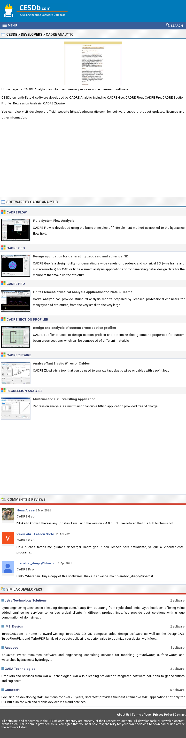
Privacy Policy (162, 714)
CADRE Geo (16, 248)
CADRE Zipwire (19, 355)
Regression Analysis (24, 391)
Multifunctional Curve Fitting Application (64, 399)
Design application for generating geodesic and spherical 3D (80, 256)
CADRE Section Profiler (27, 319)
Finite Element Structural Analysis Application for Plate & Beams (82, 292)
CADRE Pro (16, 284)
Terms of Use (141, 714)
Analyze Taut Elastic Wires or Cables (61, 363)
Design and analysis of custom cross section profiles (74, 328)
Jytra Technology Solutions (26, 600)
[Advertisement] (93, 159)
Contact (180, 714)
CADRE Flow (17, 212)
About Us (123, 714)
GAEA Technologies (20, 668)
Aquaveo (11, 647)
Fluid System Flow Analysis (54, 220)
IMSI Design (14, 626)
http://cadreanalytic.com (88, 111)
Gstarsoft (12, 690)
